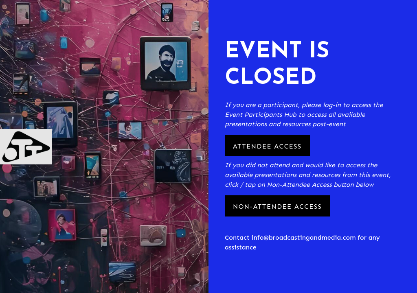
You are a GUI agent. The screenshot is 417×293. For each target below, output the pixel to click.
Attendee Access (267, 146)
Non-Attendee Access (277, 206)
